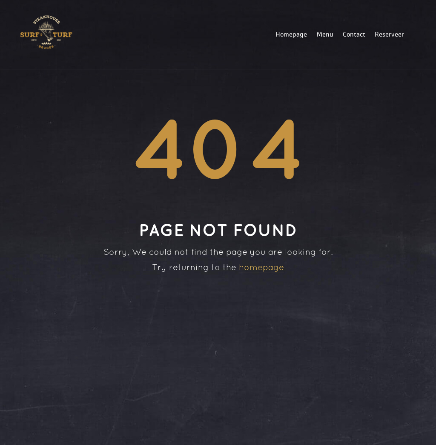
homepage (261, 268)
